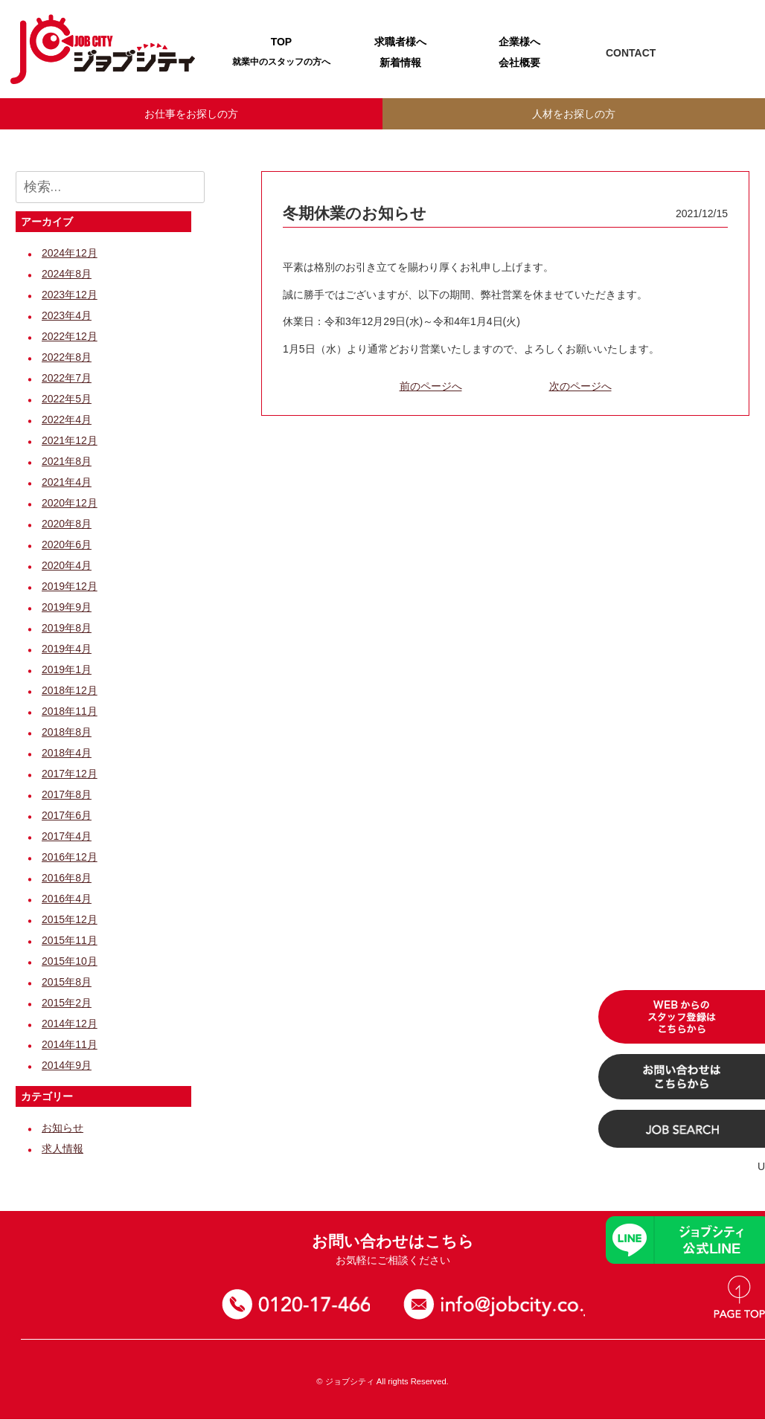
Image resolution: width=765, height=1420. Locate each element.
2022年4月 (67, 421)
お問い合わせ (502, 1306)
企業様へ (519, 42)
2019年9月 (67, 608)
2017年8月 (67, 796)
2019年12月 (69, 588)
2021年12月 (69, 442)
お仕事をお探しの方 (191, 114)
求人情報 (62, 1150)
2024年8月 (67, 275)
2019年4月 (67, 650)
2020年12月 (69, 504)
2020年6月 (67, 546)
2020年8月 (67, 525)
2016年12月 (69, 858)
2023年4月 (67, 317)
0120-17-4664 (302, 1306)
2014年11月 (69, 1046)
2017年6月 (67, 817)
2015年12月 (69, 921)
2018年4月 (67, 754)
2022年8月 (67, 358)
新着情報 (400, 62)
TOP (281, 42)
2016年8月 (67, 879)
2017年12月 (69, 775)
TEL (696, 53)
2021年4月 (67, 483)
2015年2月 (67, 1004)
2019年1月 (67, 671)
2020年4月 (67, 567)
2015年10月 (69, 962)
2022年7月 (67, 379)
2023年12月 (69, 296)
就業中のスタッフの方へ (281, 62)
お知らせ (62, 1129)
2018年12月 (69, 692)
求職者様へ (400, 42)
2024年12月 (69, 254)
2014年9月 (67, 1067)
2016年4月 (67, 900)
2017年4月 (67, 838)
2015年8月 (67, 983)
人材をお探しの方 (573, 114)
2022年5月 (67, 400)
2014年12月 (69, 1025)
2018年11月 (69, 713)
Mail (731, 53)
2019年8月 (67, 629)
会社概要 (519, 62)
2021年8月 (67, 463)
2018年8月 (67, 733)
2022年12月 (69, 338)
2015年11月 (69, 942)
